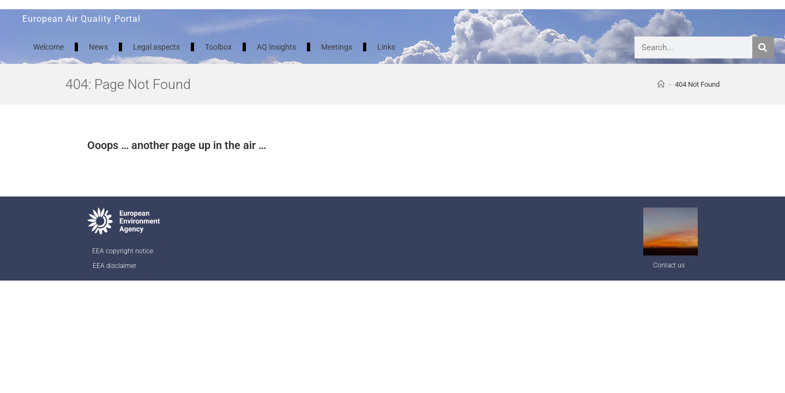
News (98, 47)
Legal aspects (156, 47)
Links (386, 47)
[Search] (763, 47)
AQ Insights (276, 47)
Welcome (48, 47)
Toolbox (218, 47)
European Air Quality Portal (81, 19)
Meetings (336, 47)
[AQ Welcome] (661, 84)
